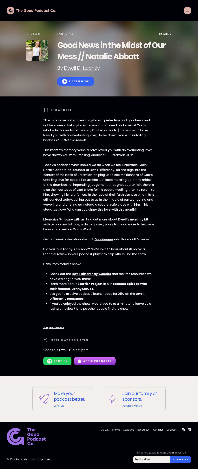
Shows (116, 430)
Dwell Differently (82, 67)
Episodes (128, 430)
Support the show (53, 327)
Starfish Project (90, 284)
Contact (158, 430)
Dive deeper (104, 239)
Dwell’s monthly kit (133, 219)
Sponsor (171, 430)
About (104, 430)
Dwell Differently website (91, 274)
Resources (143, 430)
